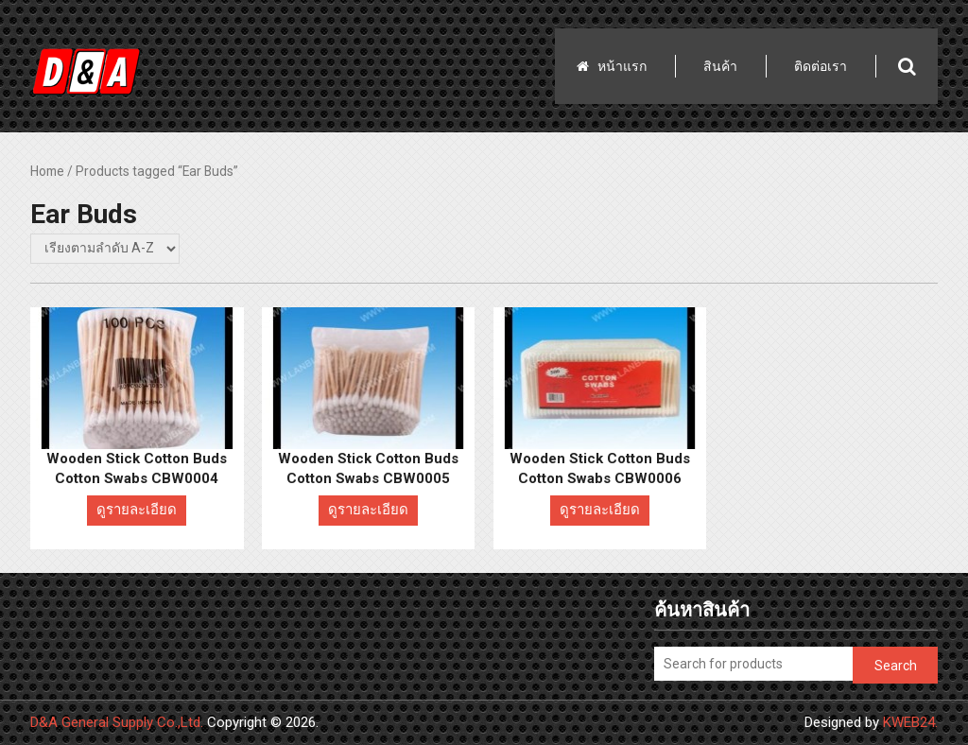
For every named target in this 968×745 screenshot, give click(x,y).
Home (47, 171)
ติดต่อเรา (820, 66)
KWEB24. (910, 722)
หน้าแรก (622, 66)
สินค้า (720, 66)
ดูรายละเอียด (136, 509)
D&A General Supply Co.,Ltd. (116, 722)
